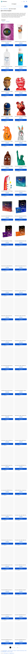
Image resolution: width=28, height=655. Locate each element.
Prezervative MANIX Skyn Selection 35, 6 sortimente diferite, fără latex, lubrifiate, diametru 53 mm (7, 589)
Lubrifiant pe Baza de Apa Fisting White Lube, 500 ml (7, 415)
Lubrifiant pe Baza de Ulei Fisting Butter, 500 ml (7, 390)
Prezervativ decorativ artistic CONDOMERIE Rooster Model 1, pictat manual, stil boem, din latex (7, 141)
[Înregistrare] (26, 1)
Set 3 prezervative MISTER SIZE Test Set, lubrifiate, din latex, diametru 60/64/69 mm (7, 490)
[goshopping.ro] (11, 1)
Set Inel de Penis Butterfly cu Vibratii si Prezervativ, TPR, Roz (21, 390)
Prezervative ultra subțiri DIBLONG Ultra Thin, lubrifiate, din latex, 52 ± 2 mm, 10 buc (7, 265)
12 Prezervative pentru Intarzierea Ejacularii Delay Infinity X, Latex (7, 290)
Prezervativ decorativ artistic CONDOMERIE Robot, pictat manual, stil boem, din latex (7, 116)
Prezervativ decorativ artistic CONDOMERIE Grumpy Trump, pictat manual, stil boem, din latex (7, 91)
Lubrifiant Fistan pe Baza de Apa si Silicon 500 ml (21, 265)
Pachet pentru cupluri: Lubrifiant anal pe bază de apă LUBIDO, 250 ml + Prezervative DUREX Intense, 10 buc (7, 440)
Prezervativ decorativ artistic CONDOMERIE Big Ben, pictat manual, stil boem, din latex (7, 166)
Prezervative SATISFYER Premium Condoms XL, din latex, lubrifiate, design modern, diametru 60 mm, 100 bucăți (7, 614)
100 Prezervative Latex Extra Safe (6, 41)
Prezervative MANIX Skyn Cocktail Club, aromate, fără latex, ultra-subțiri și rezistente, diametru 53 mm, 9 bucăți (21, 589)
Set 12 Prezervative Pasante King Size (7, 365)
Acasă (1, 8)
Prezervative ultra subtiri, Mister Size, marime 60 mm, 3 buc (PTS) (7, 515)
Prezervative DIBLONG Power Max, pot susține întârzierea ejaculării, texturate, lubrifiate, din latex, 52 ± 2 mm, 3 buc (21, 191)
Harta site (9, 650)
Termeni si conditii (9, 651)
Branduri (15, 650)
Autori (12, 650)
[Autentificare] (24, 1)
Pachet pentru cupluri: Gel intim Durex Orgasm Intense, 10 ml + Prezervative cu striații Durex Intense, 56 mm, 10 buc (21, 290)
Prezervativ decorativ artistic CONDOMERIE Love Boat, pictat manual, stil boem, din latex (7, 191)
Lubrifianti (3, 21)
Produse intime (5, 8)
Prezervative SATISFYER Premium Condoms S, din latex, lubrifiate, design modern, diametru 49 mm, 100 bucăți (21, 639)
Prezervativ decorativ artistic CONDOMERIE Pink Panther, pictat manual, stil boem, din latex (21, 116)
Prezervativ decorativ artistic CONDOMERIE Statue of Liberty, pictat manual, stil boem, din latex (21, 166)
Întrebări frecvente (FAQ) (20, 650)
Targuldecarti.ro (11, 653)
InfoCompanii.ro (6, 653)
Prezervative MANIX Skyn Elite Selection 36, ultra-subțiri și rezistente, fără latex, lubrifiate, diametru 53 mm (7, 564)
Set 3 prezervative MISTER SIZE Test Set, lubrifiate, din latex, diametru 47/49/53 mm (21, 465)
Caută (26, 6)
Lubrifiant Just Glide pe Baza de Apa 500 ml (7, 66)
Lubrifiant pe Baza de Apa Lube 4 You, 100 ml (21, 66)
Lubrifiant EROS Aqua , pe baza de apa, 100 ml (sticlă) (21, 490)
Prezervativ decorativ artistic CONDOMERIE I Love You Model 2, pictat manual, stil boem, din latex (21, 91)
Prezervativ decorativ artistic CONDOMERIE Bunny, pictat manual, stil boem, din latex (21, 141)
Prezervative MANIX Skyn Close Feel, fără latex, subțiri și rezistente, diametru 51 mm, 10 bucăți (21, 564)
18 (17, 647)
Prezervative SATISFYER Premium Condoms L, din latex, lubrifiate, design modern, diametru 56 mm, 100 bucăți (21, 614)
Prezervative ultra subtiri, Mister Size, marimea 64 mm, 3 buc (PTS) (21, 515)
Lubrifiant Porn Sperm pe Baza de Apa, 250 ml (21, 41)
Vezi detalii (7, 45)
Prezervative (7, 21)
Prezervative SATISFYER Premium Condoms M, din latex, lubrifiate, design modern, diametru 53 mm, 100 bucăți (7, 639)
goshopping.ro (5, 650)
